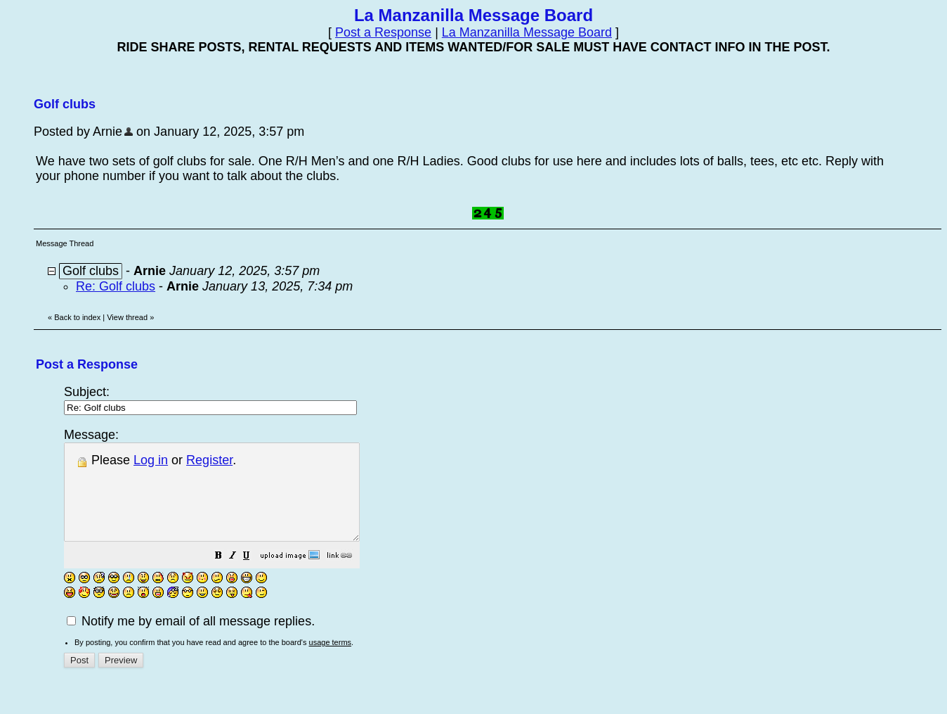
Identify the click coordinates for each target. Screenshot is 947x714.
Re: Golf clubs (115, 286)
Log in (150, 460)
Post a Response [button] (383, 32)
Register (209, 460)
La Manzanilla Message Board (527, 32)
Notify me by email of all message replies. (191, 640)
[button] (253, 575)
